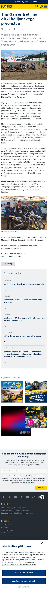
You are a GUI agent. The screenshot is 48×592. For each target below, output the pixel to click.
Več (5, 290)
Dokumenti (8, 533)
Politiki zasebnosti (29, 483)
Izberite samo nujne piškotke (24, 581)
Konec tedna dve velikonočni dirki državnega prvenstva (23, 301)
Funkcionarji (8, 530)
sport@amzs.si (27, 513)
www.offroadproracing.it (11, 256)
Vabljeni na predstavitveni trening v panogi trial (24, 284)
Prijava (41, 488)
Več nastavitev (24, 586)
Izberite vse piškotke (24, 572)
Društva (6, 527)
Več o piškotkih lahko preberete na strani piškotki (20, 563)
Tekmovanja (8, 525)
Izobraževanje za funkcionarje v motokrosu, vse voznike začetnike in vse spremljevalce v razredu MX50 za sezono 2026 (23, 354)
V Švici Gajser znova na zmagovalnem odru (22, 336)
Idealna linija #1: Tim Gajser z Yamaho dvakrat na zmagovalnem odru (23, 319)
